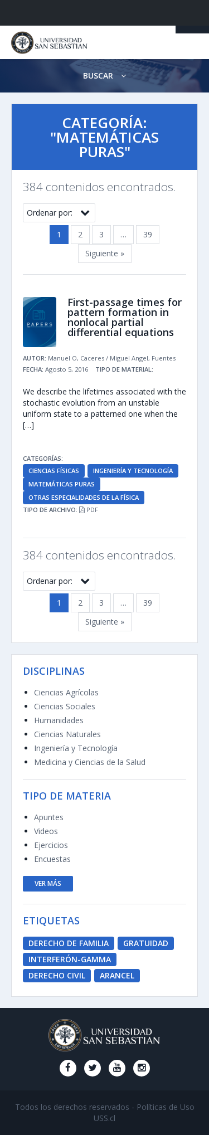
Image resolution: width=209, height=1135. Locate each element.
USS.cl (104, 1118)
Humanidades (59, 720)
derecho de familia (68, 943)
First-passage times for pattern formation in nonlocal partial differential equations (124, 317)
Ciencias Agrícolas (66, 692)
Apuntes (49, 817)
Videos (46, 831)
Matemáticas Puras (61, 484)
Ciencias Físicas (53, 470)
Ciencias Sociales (64, 706)
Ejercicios (51, 845)
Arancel (117, 975)
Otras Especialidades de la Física (83, 497)
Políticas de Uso (166, 1107)
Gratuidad (145, 943)
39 (147, 234)
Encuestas (52, 859)
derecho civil (56, 975)
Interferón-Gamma (69, 959)
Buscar (104, 75)
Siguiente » (104, 253)
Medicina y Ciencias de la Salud (89, 762)
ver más (48, 883)
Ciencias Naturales (67, 734)
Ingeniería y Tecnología (133, 470)
